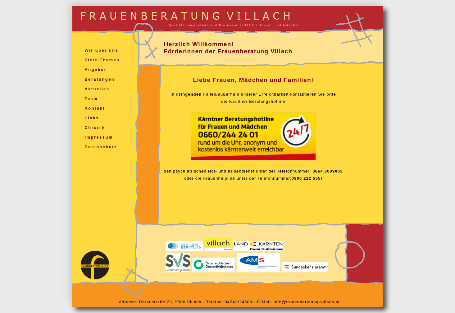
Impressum (99, 137)
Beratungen (100, 79)
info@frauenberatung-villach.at (307, 302)
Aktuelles (97, 89)
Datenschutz (101, 147)
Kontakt (95, 108)
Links (92, 118)
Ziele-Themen (102, 60)
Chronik (95, 127)
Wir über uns (102, 50)
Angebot (96, 69)
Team (91, 98)
